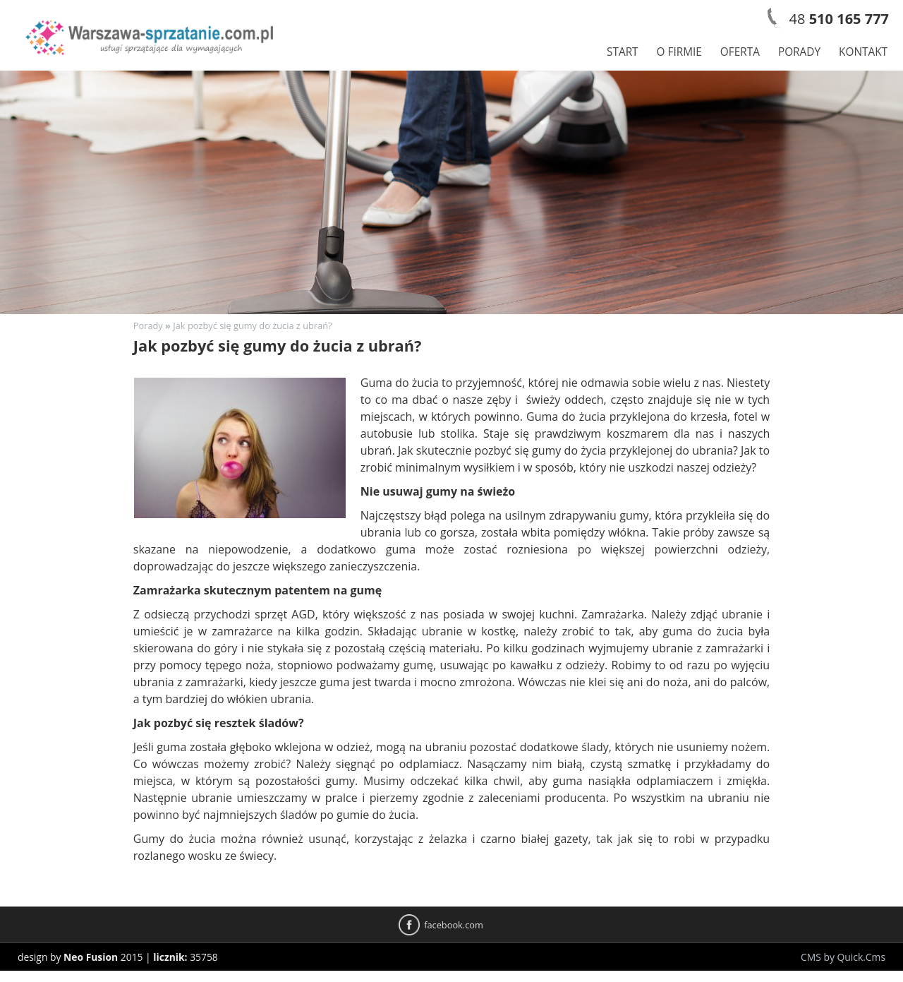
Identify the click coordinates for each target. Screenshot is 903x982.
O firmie (679, 51)
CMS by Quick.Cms (843, 957)
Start (622, 51)
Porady (799, 51)
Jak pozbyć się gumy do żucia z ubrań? (252, 325)
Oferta (740, 51)
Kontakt (863, 51)
